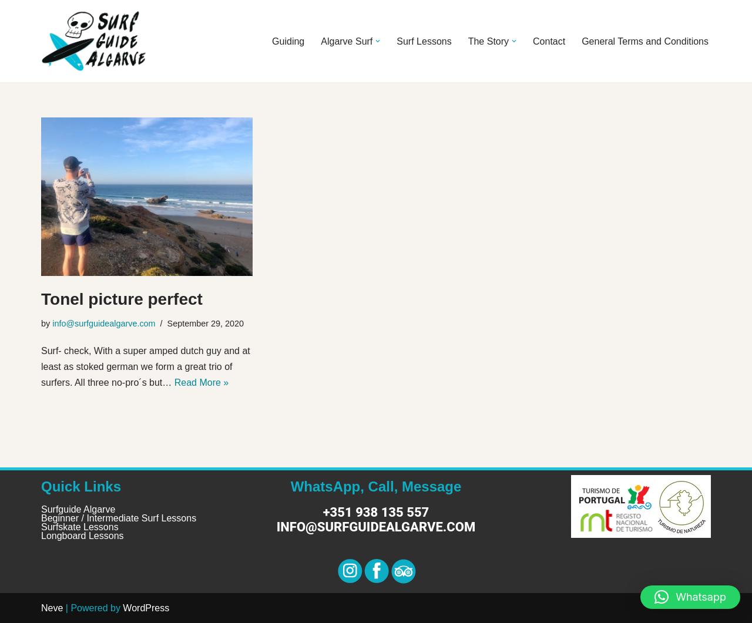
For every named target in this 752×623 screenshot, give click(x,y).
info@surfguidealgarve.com (103, 323)
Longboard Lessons (82, 536)
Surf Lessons (424, 41)
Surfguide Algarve (78, 509)
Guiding (288, 41)
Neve (52, 608)
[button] (377, 41)
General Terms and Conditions (645, 41)
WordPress (146, 608)
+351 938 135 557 (376, 512)
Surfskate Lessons (80, 527)
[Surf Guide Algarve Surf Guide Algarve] (94, 41)
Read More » (201, 383)
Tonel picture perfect (122, 299)
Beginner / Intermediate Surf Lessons (118, 518)
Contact (549, 41)
